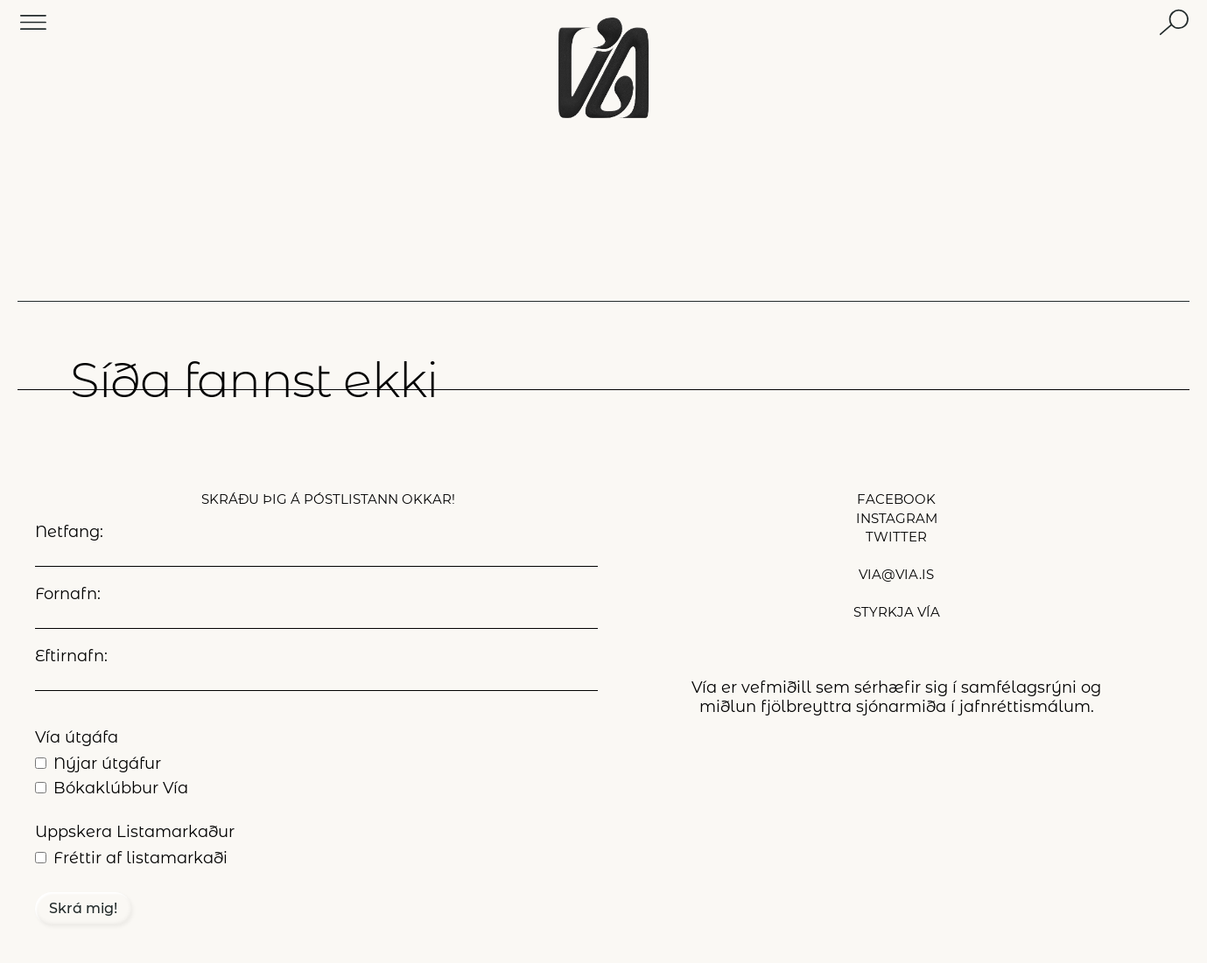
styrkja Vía (896, 612)
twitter (896, 536)
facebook (896, 499)
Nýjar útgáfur (107, 763)
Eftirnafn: (71, 656)
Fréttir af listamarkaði (140, 858)
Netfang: (69, 531)
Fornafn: (68, 594)
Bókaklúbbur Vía (120, 788)
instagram (896, 518)
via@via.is (896, 574)
